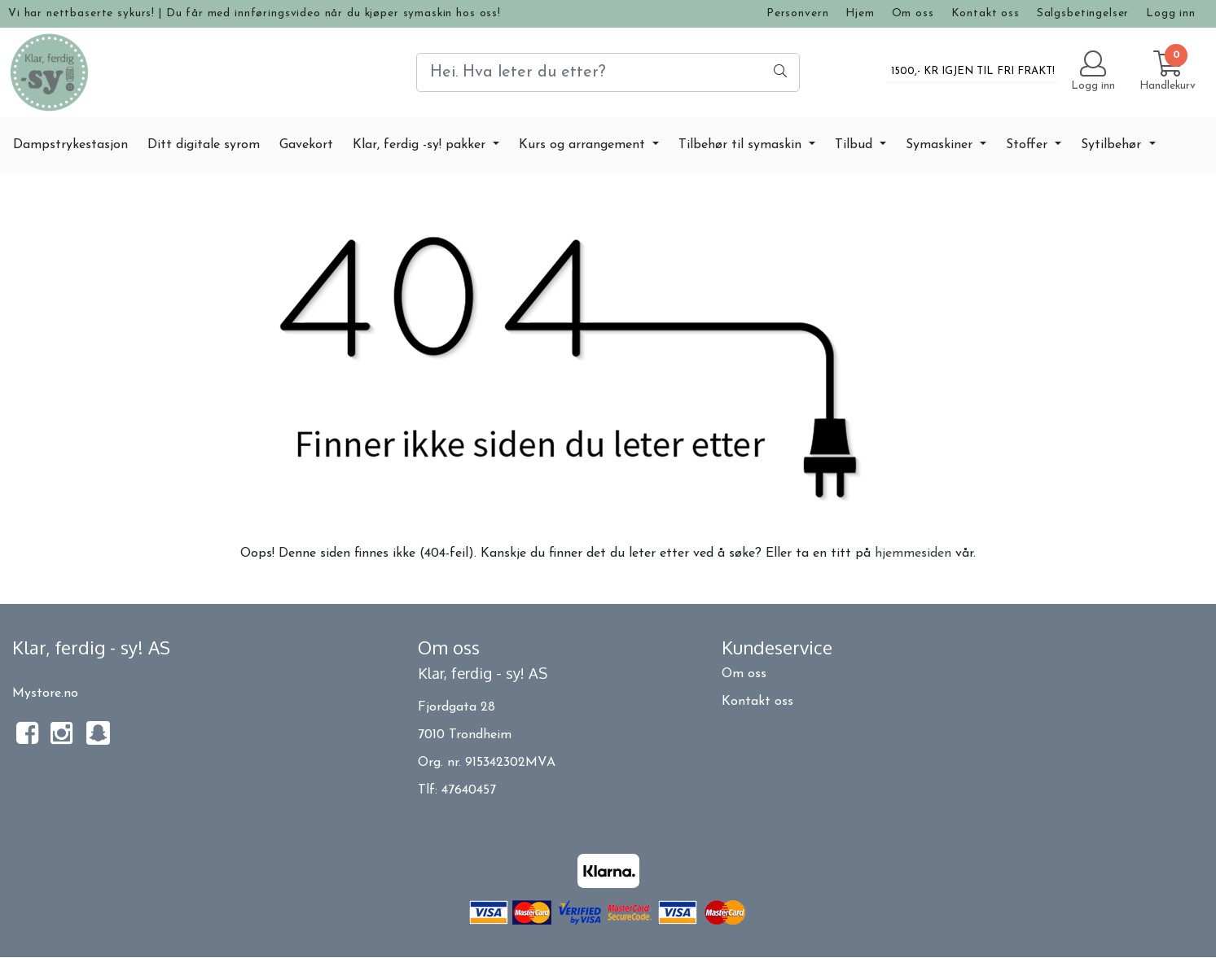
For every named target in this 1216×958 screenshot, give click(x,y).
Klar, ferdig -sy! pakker (421, 144)
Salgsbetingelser (1083, 13)
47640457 (468, 790)
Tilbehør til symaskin (742, 144)
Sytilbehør (1113, 144)
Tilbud (855, 144)
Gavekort (306, 144)
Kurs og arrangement (584, 144)
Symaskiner (941, 144)
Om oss (913, 13)
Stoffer (1028, 144)
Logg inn (1171, 13)
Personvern (797, 13)
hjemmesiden (913, 553)
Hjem (859, 13)
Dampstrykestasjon (70, 144)
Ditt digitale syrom (203, 144)
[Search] (608, 72)
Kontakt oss (985, 13)
